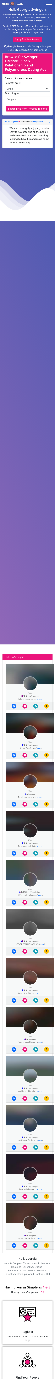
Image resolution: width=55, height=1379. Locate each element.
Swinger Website (37, 1270)
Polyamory (44, 1263)
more (39, 699)
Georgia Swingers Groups (31, 50)
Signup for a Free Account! (27, 39)
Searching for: (12, 93)
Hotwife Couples (13, 1263)
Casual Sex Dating (32, 1267)
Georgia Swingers (15, 46)
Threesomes (30, 1263)
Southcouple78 (11, 121)
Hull (48, 1274)
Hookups (16, 1267)
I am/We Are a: (13, 83)
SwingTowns (37, 121)
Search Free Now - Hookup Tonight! (27, 108)
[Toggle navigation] (49, 3)
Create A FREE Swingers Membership (21, 26)
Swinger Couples (17, 1270)
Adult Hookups (36, 1274)
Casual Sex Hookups (16, 1274)
